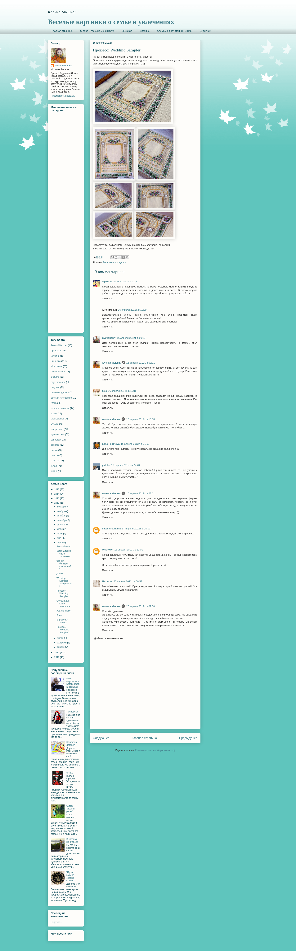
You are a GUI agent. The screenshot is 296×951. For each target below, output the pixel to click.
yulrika (106, 465)
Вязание (145, 30)
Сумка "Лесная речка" (70, 808)
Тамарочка (72, 711)
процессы (120, 262)
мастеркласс (57, 418)
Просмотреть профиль (63, 95)
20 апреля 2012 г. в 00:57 (128, 581)
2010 (57, 657)
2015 (57, 489)
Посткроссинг (58, 371)
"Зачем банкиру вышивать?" (63, 565)
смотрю (55, 455)
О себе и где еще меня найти (97, 30)
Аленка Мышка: (62, 12)
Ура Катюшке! (63, 610)
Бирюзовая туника (62, 621)
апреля (61, 542)
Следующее (101, 738)
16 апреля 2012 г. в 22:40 (125, 465)
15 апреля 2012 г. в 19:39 (132, 309)
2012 (57, 503)
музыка (55, 424)
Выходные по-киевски (72, 840)
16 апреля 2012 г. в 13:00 (140, 419)
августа (61, 524)
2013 (57, 498)
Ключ (59, 615)
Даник (59, 573)
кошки (54, 413)
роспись (55, 445)
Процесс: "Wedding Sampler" (62, 630)
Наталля (107, 581)
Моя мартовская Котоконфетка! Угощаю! (73, 682)
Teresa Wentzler (59, 345)
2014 (57, 494)
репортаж (56, 439)
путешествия (58, 434)
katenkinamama (111, 528)
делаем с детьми (60, 392)
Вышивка (127, 30)
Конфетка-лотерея (72, 743)
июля (60, 529)
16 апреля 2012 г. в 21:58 (135, 443)
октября (61, 515)
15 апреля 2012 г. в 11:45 (124, 281)
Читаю (69, 772)
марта (60, 638)
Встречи (55, 356)
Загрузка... (56, 922)
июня (60, 533)
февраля (62, 642)
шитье (54, 471)
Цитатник (205, 30)
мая (59, 538)
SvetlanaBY (109, 337)
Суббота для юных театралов (63, 603)
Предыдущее (188, 738)
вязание (55, 376)
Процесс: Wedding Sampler (62, 593)
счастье (55, 460)
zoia (104, 390)
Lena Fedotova (111, 443)
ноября (61, 511)
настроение (57, 429)
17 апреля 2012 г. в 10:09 (136, 528)
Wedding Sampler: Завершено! (63, 582)
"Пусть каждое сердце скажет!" (70, 876)
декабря (61, 506)
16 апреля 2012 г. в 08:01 (140, 362)
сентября (62, 520)
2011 (57, 652)
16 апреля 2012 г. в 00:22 (131, 337)
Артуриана (56, 350)
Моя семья (56, 366)
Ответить (107, 298)
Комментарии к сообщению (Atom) (155, 750)
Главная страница (62, 30)
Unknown (107, 549)
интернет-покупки (60, 408)
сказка (54, 450)
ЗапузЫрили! (63, 546)
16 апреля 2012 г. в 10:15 (122, 390)
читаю (54, 466)
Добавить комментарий (108, 638)
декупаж (55, 387)
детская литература (61, 398)
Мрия (105, 281)
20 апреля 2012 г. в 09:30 (140, 606)
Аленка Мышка (111, 362)
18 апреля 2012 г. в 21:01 (128, 549)
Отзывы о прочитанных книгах (174, 30)
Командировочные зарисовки (63, 554)
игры (53, 403)
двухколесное (58, 382)
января (61, 647)
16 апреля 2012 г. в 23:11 (140, 493)
